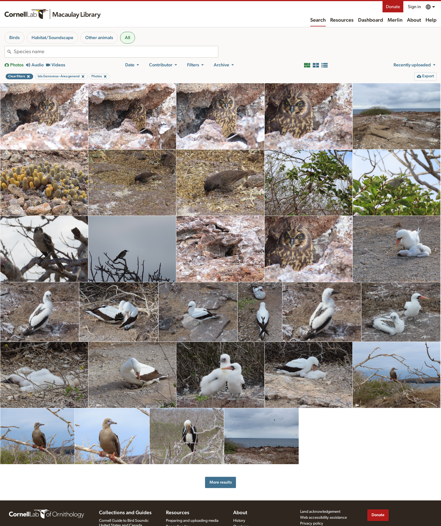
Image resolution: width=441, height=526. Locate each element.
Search (318, 20)
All (127, 37)
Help (431, 20)
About (414, 20)
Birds (14, 37)
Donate (393, 6)
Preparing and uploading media (192, 521)
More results (221, 482)
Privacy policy (311, 523)
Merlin (395, 20)
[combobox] (116, 51)
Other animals (99, 37)
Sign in (414, 6)
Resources (342, 20)
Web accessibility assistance (323, 518)
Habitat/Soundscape (52, 37)
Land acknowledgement (320, 512)
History (239, 521)
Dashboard (370, 20)
